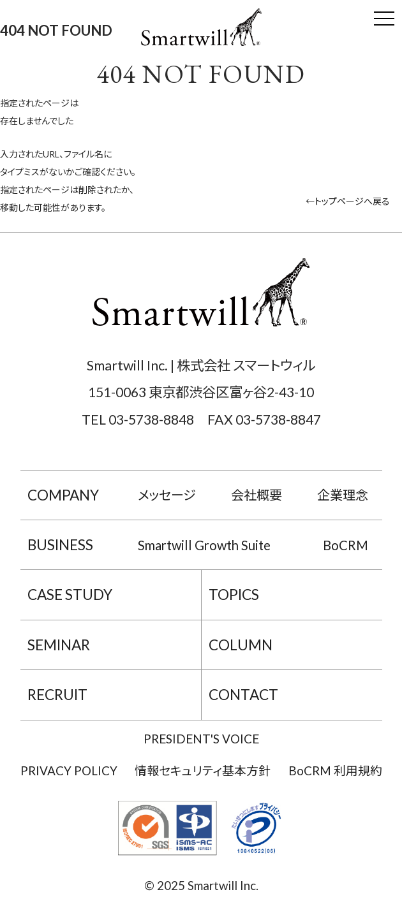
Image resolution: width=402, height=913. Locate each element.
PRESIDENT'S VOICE (201, 738)
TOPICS (234, 594)
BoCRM (345, 545)
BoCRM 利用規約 (335, 770)
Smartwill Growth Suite (204, 545)
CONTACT (243, 694)
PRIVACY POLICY (68, 770)
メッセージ (167, 494)
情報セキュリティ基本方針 (203, 770)
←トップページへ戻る (348, 201)
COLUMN (240, 645)
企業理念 (342, 494)
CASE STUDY (69, 594)
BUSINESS (60, 544)
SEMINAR (58, 645)
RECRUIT (57, 694)
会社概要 (256, 494)
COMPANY (63, 495)
